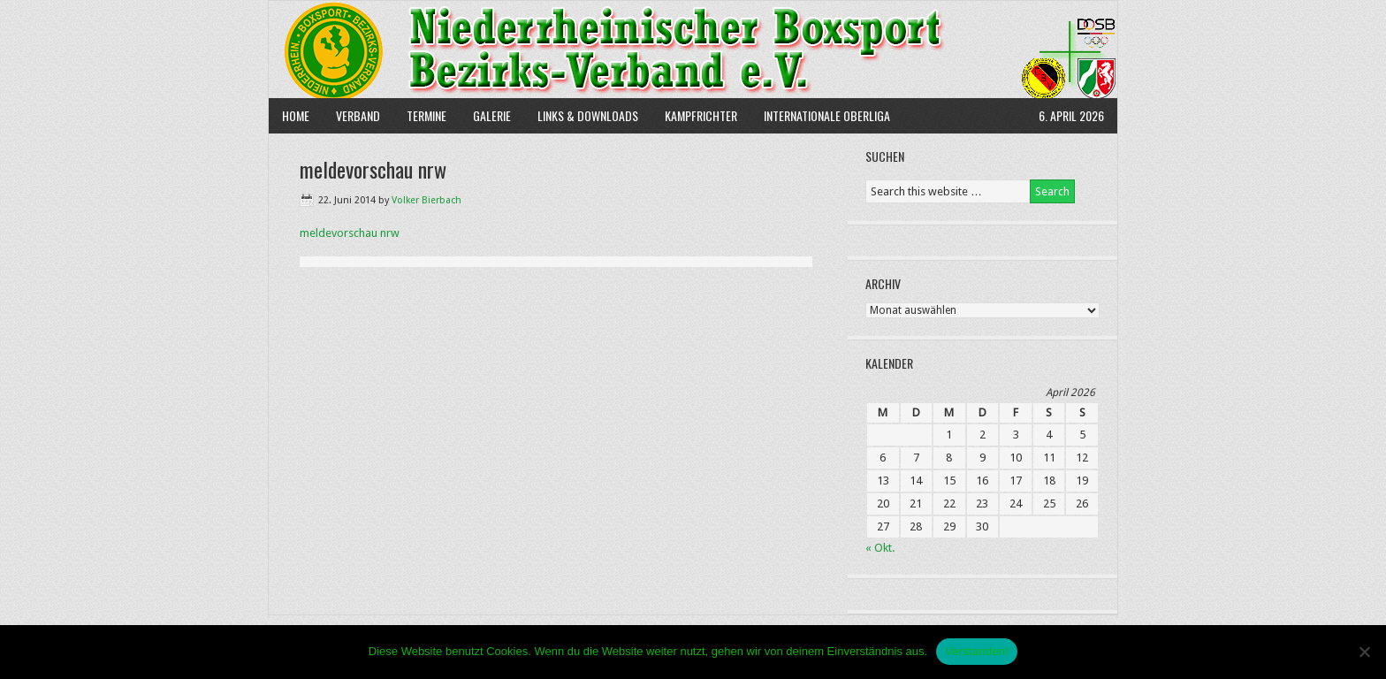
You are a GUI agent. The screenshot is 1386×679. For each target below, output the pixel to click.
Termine (426, 115)
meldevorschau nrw (350, 233)
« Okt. (880, 547)
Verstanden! (977, 651)
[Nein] (1364, 651)
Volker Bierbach (426, 200)
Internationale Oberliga (827, 115)
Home (295, 115)
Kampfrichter (694, 115)
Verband (351, 115)
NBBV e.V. (693, 49)
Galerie (492, 115)
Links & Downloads (587, 115)
